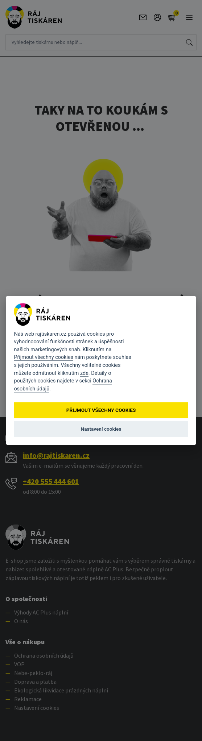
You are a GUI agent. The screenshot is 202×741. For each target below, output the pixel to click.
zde (84, 373)
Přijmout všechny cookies (43, 358)
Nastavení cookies (101, 429)
